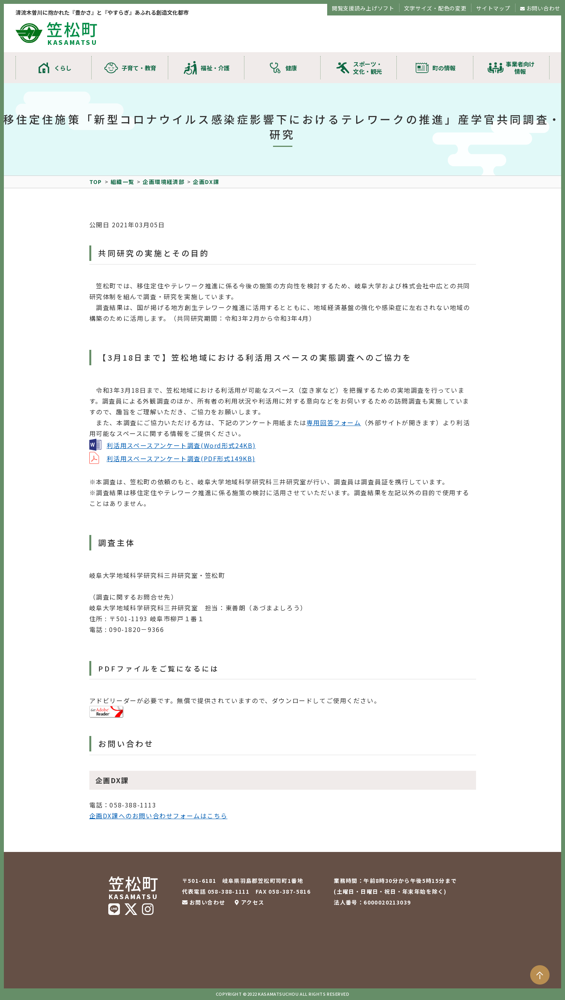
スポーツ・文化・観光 (367, 67)
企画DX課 (206, 182)
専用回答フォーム (334, 422)
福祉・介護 (215, 68)
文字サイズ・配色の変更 (435, 8)
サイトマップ (493, 8)
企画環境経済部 (163, 182)
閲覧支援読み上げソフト (363, 8)
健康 (291, 68)
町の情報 (444, 68)
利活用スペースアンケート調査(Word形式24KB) (181, 445)
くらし (63, 68)
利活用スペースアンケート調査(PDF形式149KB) (181, 458)
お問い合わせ (543, 8)
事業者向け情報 (520, 67)
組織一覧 (123, 182)
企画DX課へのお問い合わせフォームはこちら (158, 815)
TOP (95, 182)
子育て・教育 (138, 68)
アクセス (253, 902)
